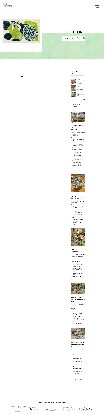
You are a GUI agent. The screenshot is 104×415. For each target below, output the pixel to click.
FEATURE (22, 77)
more (84, 99)
